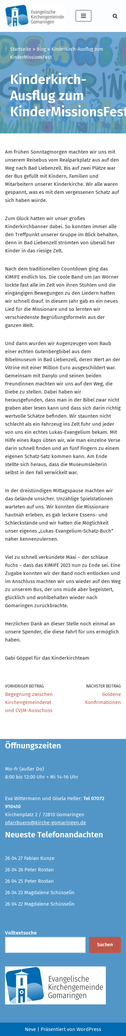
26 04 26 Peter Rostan (29, 870)
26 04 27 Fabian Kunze (29, 858)
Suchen (105, 945)
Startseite (20, 49)
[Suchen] (115, 15)
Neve (30, 1029)
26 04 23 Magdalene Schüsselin (40, 892)
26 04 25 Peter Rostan (29, 881)
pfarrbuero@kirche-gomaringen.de (45, 823)
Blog (41, 49)
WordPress (89, 1029)
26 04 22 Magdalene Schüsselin (40, 904)
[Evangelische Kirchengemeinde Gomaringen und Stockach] (35, 16)
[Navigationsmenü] (83, 16)
